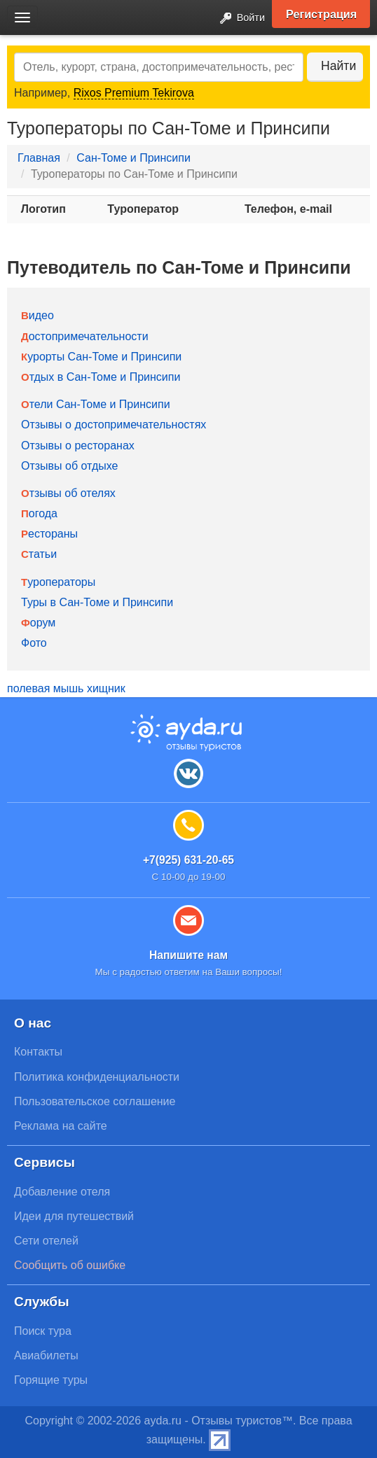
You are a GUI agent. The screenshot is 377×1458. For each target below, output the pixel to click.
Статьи (39, 554)
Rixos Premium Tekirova (134, 93)
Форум (38, 623)
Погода (39, 513)
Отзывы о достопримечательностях (113, 424)
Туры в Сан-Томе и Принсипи (97, 602)
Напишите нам (188, 955)
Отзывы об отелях (68, 493)
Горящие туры (51, 1380)
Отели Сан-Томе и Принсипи (95, 404)
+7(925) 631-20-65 (188, 860)
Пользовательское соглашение (94, 1101)
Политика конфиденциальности (96, 1077)
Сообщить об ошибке (69, 1265)
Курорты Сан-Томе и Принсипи (101, 357)
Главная (39, 158)
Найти (338, 66)
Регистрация (321, 14)
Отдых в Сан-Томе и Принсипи (100, 377)
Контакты (38, 1052)
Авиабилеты (46, 1355)
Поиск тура (42, 1331)
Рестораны (49, 534)
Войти (238, 18)
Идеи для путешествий (74, 1216)
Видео (37, 315)
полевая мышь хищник (66, 688)
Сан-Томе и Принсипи (133, 158)
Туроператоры (58, 582)
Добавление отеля (62, 1192)
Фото (34, 643)
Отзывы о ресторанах (78, 445)
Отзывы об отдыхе (69, 466)
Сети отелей (46, 1241)
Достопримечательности (85, 336)
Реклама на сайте (60, 1126)
